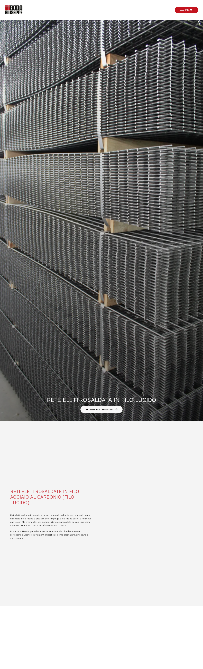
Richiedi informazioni (101, 409)
